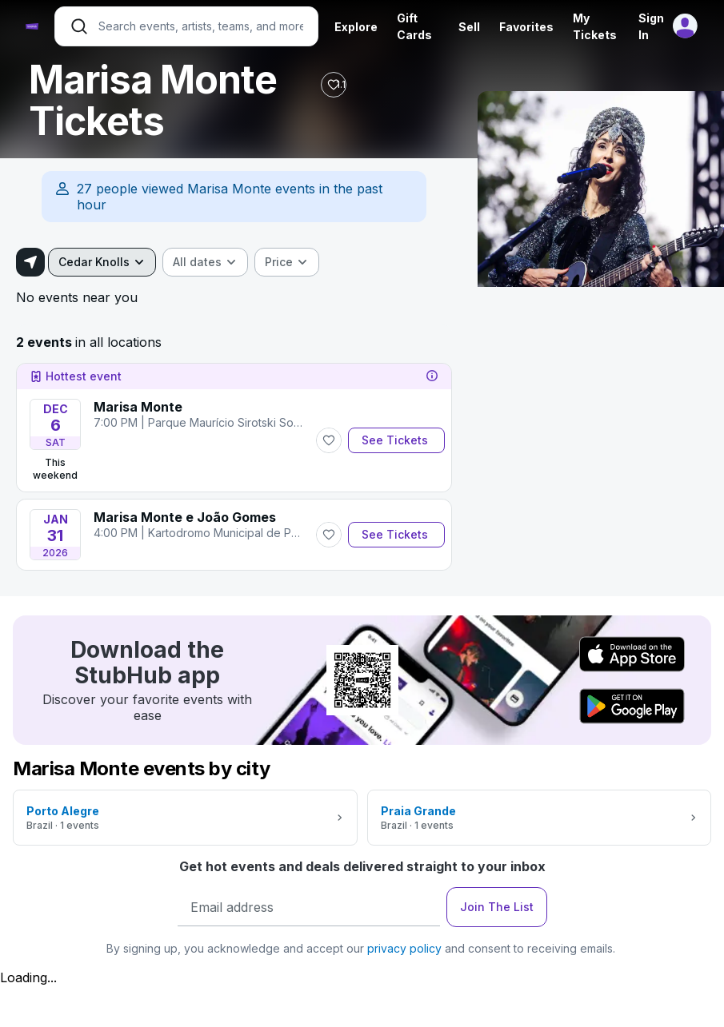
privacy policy (404, 948)
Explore (356, 27)
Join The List (497, 907)
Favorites (526, 27)
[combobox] (102, 262)
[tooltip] (432, 376)
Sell (469, 27)
